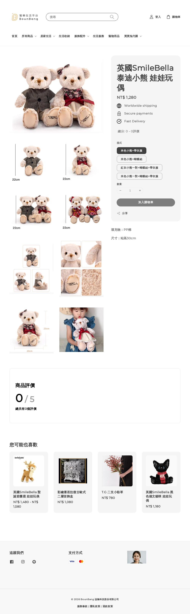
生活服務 (98, 36)
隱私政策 (95, 606)
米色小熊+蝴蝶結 (131, 159)
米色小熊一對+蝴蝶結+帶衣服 (139, 176)
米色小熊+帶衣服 (131, 150)
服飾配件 (79, 36)
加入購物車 (145, 202)
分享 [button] (122, 213)
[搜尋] (112, 17)
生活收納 (64, 36)
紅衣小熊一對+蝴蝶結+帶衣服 (139, 167)
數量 (119, 184)
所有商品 (27, 36)
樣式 (119, 142)
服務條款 (82, 606)
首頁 (14, 36)
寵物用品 (113, 36)
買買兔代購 (131, 36)
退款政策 (108, 606)
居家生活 (45, 36)
